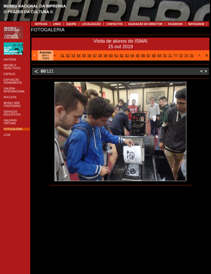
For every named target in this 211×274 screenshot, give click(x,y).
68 (154, 55)
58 (100, 55)
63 (127, 55)
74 (186, 55)
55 (84, 55)
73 (180, 55)
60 (111, 55)
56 (89, 55)
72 (175, 55)
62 (121, 55)
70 (164, 55)
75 (191, 55)
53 (73, 55)
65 (138, 55)
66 (143, 55)
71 (170, 55)
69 (159, 55)
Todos (45, 58)
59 (105, 55)
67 (148, 55)
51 (62, 55)
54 (79, 55)
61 (116, 55)
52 (68, 55)
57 (95, 55)
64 (132, 55)
